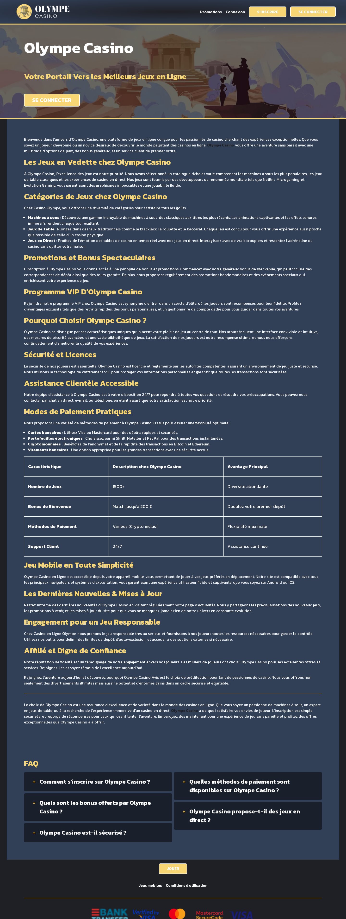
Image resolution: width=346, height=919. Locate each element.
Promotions (211, 12)
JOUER (173, 869)
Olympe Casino (221, 145)
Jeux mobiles (150, 886)
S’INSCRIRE (267, 12)
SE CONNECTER (312, 12)
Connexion (235, 12)
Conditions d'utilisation (187, 886)
